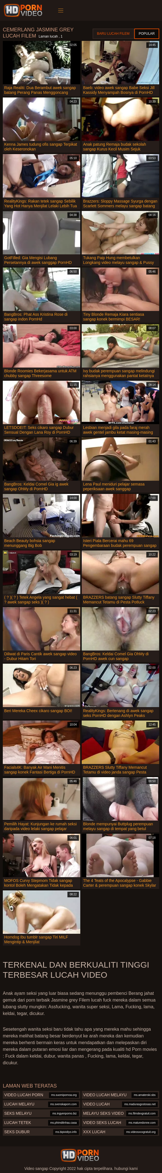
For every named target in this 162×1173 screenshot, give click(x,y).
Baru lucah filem (113, 34)
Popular (147, 34)
